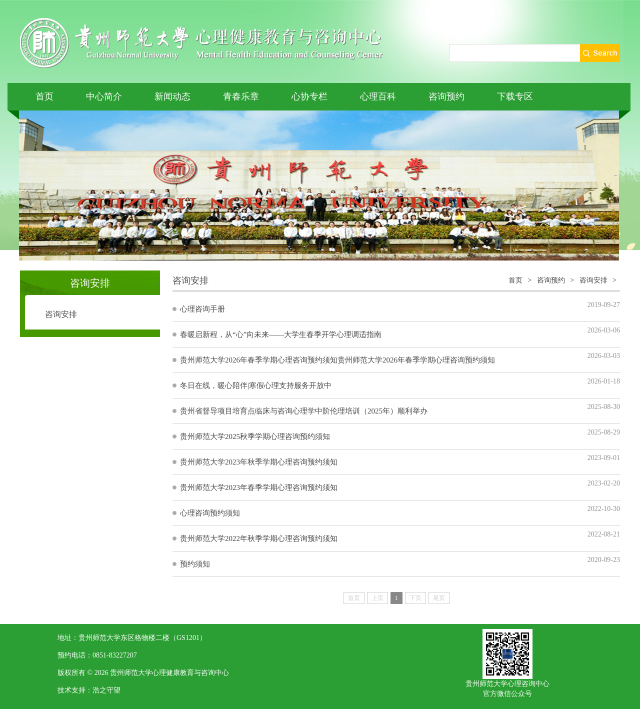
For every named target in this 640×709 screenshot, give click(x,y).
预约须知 (195, 564)
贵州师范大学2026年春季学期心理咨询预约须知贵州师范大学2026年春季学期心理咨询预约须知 (337, 360)
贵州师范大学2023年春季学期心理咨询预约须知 (259, 488)
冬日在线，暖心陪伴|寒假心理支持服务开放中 (256, 386)
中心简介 (104, 97)
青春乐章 (241, 97)
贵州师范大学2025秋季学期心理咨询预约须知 (255, 436)
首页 (45, 97)
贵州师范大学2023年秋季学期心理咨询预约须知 (259, 462)
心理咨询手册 (202, 309)
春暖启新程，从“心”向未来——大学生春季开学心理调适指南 (281, 334)
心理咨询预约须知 (210, 513)
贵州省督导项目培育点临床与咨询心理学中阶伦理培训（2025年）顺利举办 (304, 411)
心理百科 (378, 97)
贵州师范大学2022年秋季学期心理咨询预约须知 (259, 538)
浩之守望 (106, 690)
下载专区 (515, 97)
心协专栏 (310, 97)
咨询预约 (446, 97)
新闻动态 (172, 97)
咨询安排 (61, 314)
